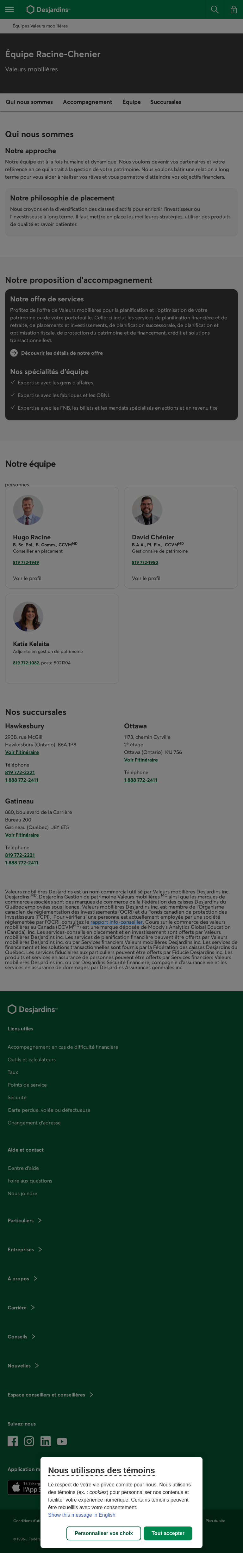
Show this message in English (81, 1515)
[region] (121, 1502)
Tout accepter (168, 1533)
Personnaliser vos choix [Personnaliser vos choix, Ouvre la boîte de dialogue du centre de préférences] (104, 1533)
